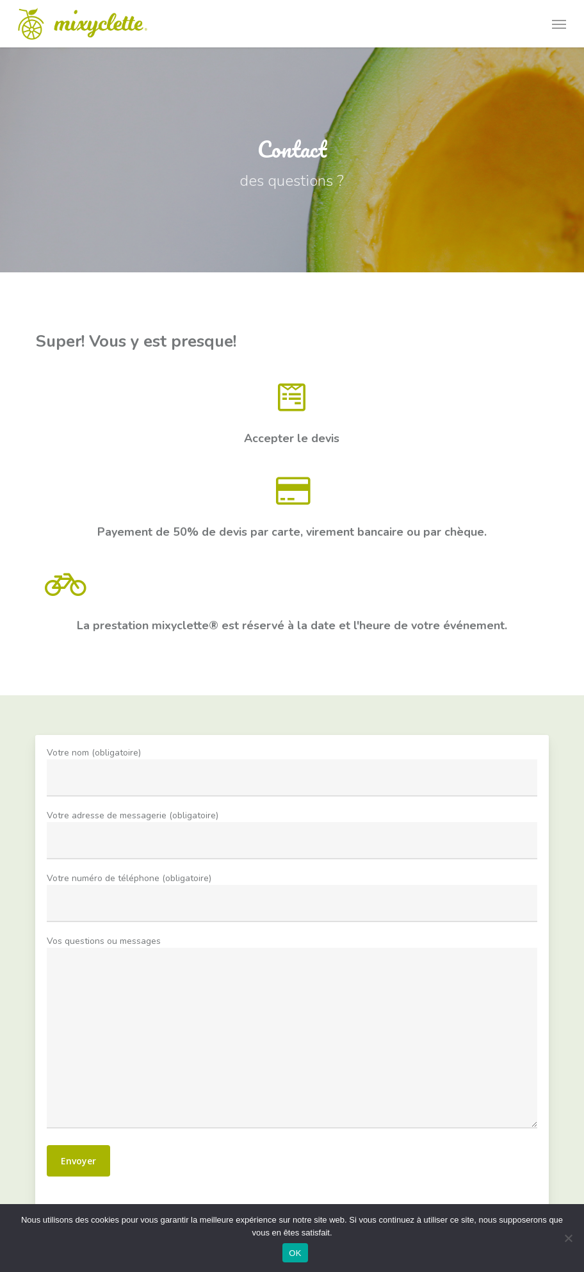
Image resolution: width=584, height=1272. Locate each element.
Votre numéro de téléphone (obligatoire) (292, 1020)
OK (295, 1253)
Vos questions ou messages (292, 1051)
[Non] (568, 1238)
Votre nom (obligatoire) (292, 957)
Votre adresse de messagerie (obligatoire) (292, 988)
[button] (559, 23)
